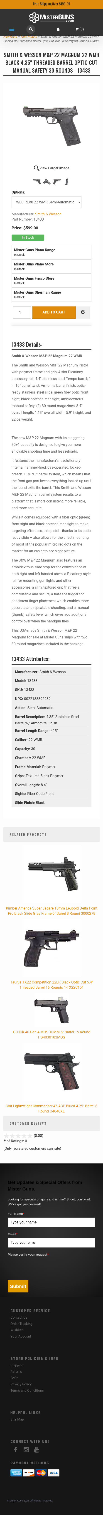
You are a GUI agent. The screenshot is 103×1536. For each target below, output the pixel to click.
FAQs (14, 1378)
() (79, 29)
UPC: (19, 699)
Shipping (16, 1365)
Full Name (16, 1214)
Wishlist (16, 1330)
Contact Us (18, 1317)
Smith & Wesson (48, 214)
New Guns (10, 36)
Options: (18, 192)
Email (12, 1234)
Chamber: (23, 758)
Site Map (17, 1419)
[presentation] (42, 1267)
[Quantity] (22, 312)
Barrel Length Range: (33, 731)
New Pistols (29, 36)
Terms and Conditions (27, 1391)
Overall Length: (28, 785)
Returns (16, 1372)
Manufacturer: (27, 672)
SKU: (19, 690)
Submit (18, 1286)
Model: (21, 681)
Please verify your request (28, 1254)
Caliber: (22, 740)
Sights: (21, 794)
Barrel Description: (30, 717)
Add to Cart (53, 312)
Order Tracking (21, 1324)
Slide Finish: (25, 803)
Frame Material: (28, 767)
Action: (21, 708)
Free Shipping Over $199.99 (51, 4)
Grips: (20, 776)
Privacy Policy (21, 1384)
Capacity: (23, 749)
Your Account (20, 1336)
